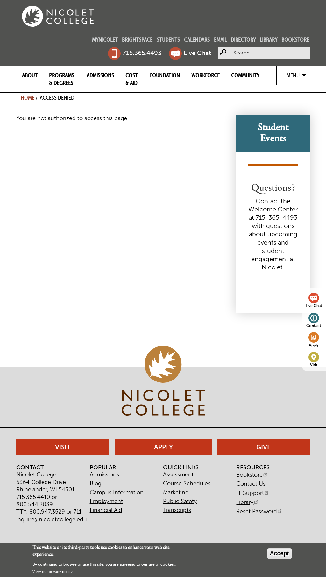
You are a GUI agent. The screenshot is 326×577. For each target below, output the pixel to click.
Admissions (100, 75)
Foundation (165, 75)
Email (220, 39)
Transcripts (177, 510)
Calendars (197, 39)
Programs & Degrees (61, 79)
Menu (293, 75)
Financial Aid (106, 510)
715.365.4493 (142, 53)
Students (168, 39)
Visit (314, 364)
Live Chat (197, 53)
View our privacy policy (52, 573)
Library (268, 39)
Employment (106, 501)
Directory (243, 39)
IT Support (253, 492)
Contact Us (251, 483)
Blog (95, 483)
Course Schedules (186, 483)
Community (245, 75)
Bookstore (295, 39)
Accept (279, 555)
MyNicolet (105, 39)
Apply (314, 345)
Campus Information (117, 492)
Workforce (205, 75)
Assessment (178, 474)
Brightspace (137, 39)
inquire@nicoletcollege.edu (51, 519)
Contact (313, 325)
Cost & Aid (131, 79)
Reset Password (259, 511)
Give (263, 447)
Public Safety (180, 501)
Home (27, 97)
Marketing (175, 492)
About (30, 75)
